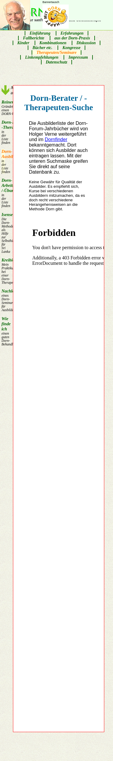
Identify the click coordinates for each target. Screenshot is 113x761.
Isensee (3, 232)
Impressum (78, 57)
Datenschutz (56, 62)
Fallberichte (33, 38)
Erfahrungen (72, 33)
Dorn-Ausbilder (3, 161)
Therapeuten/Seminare (56, 52)
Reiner (3, 108)
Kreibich (3, 271)
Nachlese (3, 300)
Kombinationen (52, 43)
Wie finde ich (3, 331)
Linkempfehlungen (41, 57)
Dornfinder (56, 139)
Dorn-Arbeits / (3, 193)
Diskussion (86, 43)
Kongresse (71, 47)
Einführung (40, 33)
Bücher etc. (42, 47)
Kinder (23, 43)
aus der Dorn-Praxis (72, 38)
